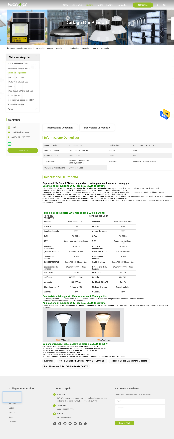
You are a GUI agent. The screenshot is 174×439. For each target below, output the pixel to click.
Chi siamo (76, 5)
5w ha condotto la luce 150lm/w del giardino (81, 361)
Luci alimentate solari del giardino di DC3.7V (66, 366)
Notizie (12, 412)
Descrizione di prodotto (97, 127)
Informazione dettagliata (60, 127)
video (100, 5)
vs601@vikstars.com (21, 132)
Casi (11, 417)
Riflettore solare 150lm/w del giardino (129, 361)
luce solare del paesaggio (34, 48)
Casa (65, 5)
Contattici (122, 5)
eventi (110, 5)
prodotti (90, 5)
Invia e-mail (124, 423)
